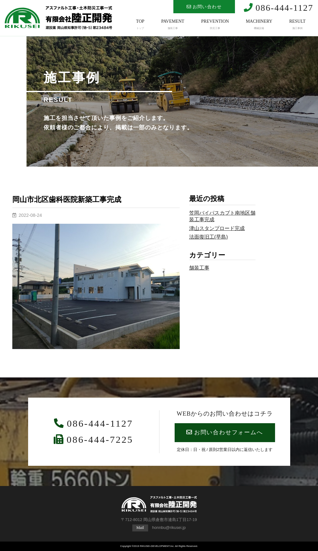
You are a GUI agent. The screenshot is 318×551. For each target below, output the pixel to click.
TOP (140, 24)
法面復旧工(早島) (208, 237)
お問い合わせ (204, 6)
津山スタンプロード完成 (217, 228)
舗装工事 (199, 267)
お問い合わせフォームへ (224, 432)
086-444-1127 (278, 8)
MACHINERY (259, 24)
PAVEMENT (172, 24)
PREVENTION (215, 24)
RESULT (297, 24)
